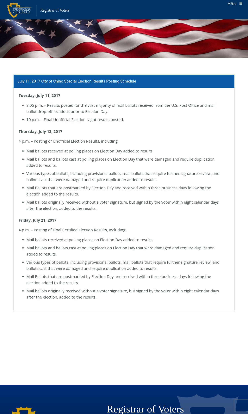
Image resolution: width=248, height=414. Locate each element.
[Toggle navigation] (235, 3)
